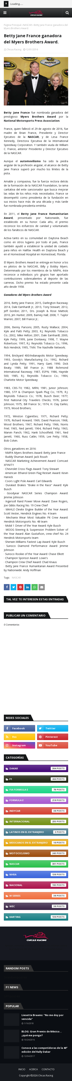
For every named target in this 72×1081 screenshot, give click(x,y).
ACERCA (33, 1069)
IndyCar (37, 811)
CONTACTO (48, 1069)
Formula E (37, 800)
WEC (37, 906)
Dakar (37, 768)
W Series (37, 895)
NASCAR (27, 25)
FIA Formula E (37, 789)
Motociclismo (37, 853)
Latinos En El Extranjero (37, 832)
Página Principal (12, 25)
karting (37, 917)
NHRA (37, 874)
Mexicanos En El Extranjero (37, 842)
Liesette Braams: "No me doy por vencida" (43, 1017)
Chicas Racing (14, 49)
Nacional (37, 885)
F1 (37, 779)
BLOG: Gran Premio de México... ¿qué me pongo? (42, 1033)
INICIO (21, 1069)
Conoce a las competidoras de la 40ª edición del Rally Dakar (44, 1049)
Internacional (37, 821)
